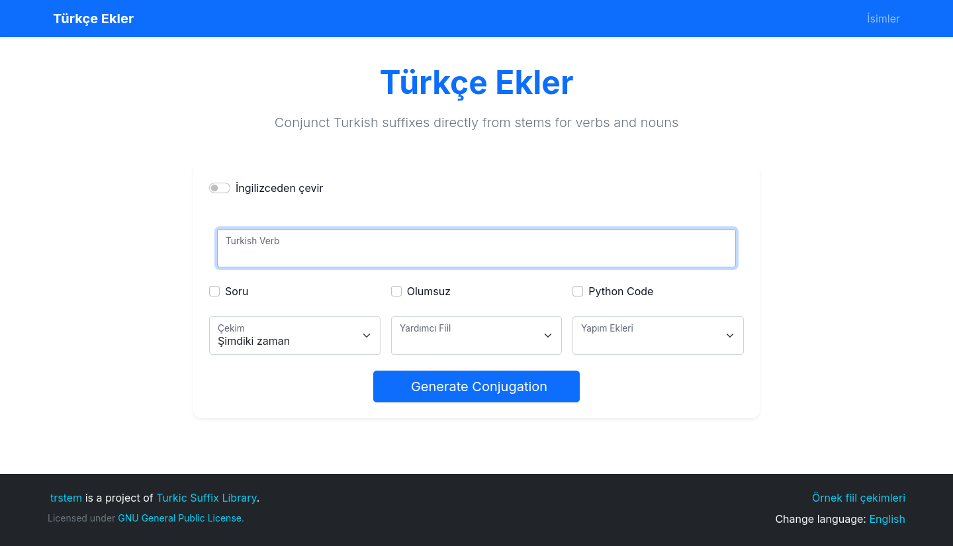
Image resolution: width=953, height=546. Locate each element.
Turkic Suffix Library (206, 497)
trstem (66, 497)
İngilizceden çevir (279, 188)
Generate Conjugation (479, 386)
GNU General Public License (180, 517)
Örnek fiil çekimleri (858, 497)
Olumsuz (429, 291)
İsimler (883, 18)
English (887, 518)
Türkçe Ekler (93, 18)
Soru (236, 291)
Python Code (620, 291)
